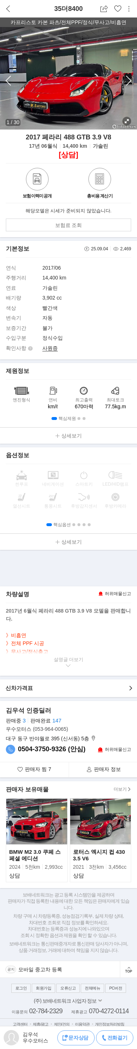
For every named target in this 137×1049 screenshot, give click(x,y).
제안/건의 (61, 1024)
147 (56, 720)
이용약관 (82, 1024)
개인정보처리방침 (109, 1024)
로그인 (21, 988)
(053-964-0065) (50, 729)
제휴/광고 (40, 1024)
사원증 (50, 348)
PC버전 (115, 988)
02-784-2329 (45, 1011)
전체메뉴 (92, 988)
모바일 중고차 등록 (40, 969)
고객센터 (20, 1024)
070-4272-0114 (109, 1011)
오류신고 (68, 988)
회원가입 (43, 988)
